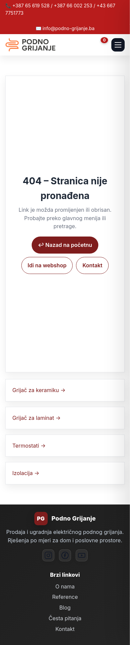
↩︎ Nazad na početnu (65, 245)
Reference (65, 596)
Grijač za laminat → (36, 417)
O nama (65, 586)
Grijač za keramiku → (38, 390)
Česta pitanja (65, 618)
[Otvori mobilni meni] (118, 45)
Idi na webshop (47, 265)
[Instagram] (48, 555)
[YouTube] (82, 555)
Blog (65, 607)
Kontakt (92, 265)
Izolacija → (25, 473)
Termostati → (29, 445)
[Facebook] (65, 555)
